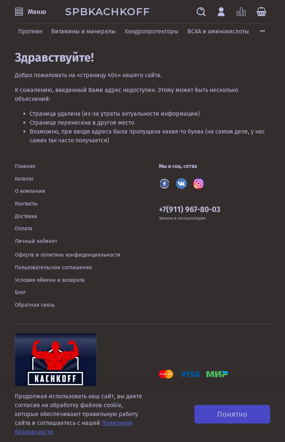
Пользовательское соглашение (53, 267)
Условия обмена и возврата (50, 280)
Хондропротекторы (151, 31)
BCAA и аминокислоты (218, 31)
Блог (20, 292)
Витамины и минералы (83, 31)
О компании (30, 191)
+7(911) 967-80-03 (189, 209)
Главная (25, 166)
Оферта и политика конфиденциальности (68, 255)
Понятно (232, 414)
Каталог (24, 179)
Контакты (26, 204)
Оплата (23, 228)
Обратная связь (35, 305)
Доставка (26, 216)
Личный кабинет (36, 241)
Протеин (30, 31)
